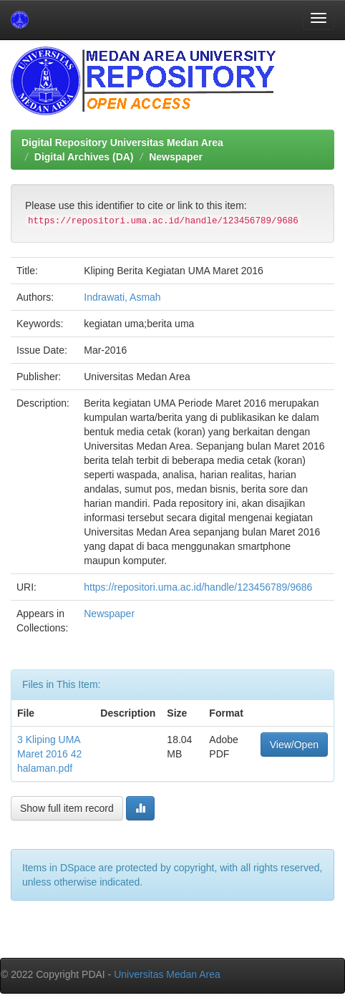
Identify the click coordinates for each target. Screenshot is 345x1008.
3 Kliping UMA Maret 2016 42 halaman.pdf (49, 754)
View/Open (294, 744)
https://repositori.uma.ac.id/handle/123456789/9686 (198, 587)
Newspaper (176, 157)
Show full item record (67, 808)
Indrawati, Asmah (122, 297)
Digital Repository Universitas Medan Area (122, 142)
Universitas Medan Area (167, 974)
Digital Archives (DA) (84, 157)
